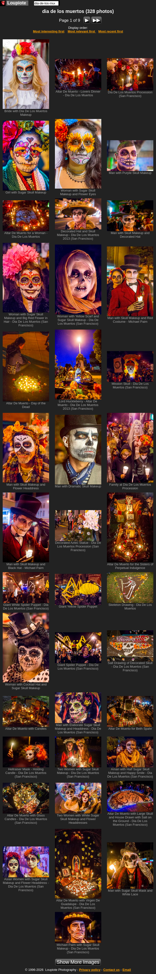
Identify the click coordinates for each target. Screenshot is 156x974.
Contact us (111, 970)
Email (127, 970)
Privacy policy (89, 970)
